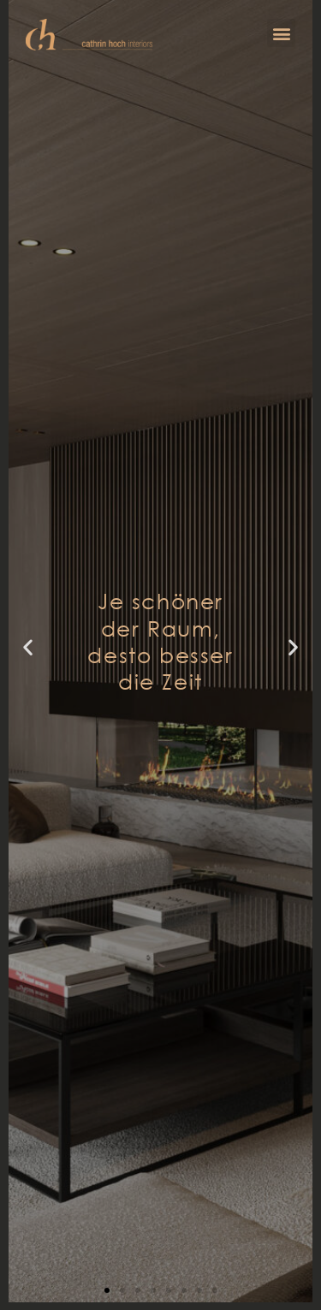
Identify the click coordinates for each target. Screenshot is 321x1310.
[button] (281, 33)
